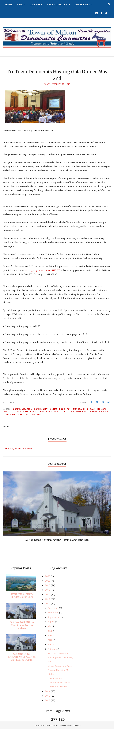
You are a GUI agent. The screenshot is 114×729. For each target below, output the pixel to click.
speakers (104, 411)
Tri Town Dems (33, 414)
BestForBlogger (75, 725)
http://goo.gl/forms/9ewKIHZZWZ (42, 270)
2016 (48, 598)
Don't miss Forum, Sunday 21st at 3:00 (22, 595)
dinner (53, 409)
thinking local (13, 414)
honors (102, 409)
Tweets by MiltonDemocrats (17, 448)
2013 (48, 695)
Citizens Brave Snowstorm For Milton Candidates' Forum (21, 656)
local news (53, 411)
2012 (48, 700)
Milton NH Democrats (75, 411)
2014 (48, 691)
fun (69, 409)
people (94, 411)
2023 (48, 576)
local (7, 411)
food (62, 409)
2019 (48, 585)
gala (93, 409)
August (51, 621)
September (54, 617)
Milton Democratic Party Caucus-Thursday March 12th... (60, 669)
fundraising (80, 409)
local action (20, 411)
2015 (48, 603)
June (50, 630)
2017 (48, 594)
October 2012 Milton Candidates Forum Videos (22, 625)
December (53, 607)
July (50, 626)
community (41, 409)
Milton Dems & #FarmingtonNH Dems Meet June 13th (57, 539)
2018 (48, 589)
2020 (48, 580)
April (50, 639)
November (53, 612)
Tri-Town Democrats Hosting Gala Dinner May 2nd (60, 657)
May (50, 635)
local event (37, 411)
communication (22, 409)
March (51, 644)
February (52, 648)
